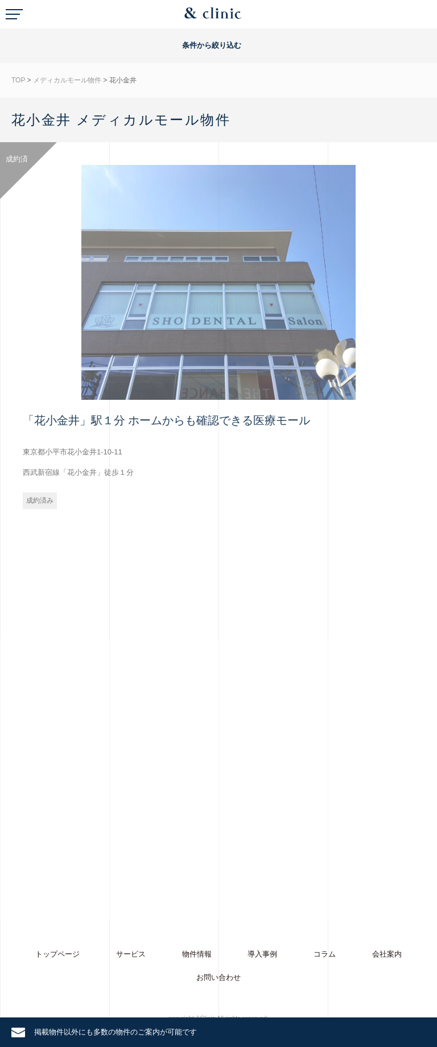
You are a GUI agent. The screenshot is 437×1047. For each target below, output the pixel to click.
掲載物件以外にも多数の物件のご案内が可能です (115, 1032)
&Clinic (212, 15)
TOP (18, 80)
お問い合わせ (218, 977)
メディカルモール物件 (67, 80)
